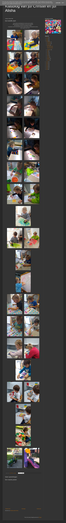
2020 (47, 40)
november (49, 43)
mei (48, 54)
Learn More (58, 2)
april (48, 55)
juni (48, 52)
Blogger (40, 517)
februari (48, 58)
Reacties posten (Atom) (14, 510)
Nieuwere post (7, 508)
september (49, 49)
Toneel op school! (50, 47)
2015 (47, 67)
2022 (47, 37)
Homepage (23, 508)
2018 (47, 63)
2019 (47, 61)
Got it (63, 2)
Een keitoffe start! (50, 46)
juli (47, 51)
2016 (47, 66)
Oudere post (39, 508)
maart (48, 57)
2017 (47, 64)
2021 (47, 39)
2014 (47, 69)
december (49, 42)
